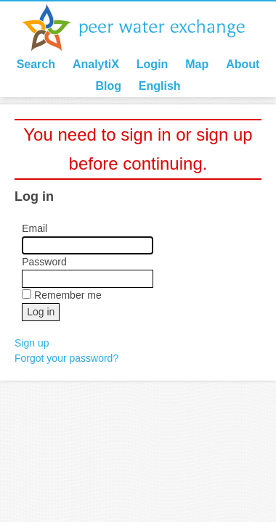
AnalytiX (96, 64)
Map (196, 64)
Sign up (32, 343)
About (242, 64)
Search (36, 64)
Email (34, 228)
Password (44, 262)
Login (153, 64)
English (160, 86)
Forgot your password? (66, 358)
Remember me (68, 295)
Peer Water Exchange (145, 27)
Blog (108, 86)
